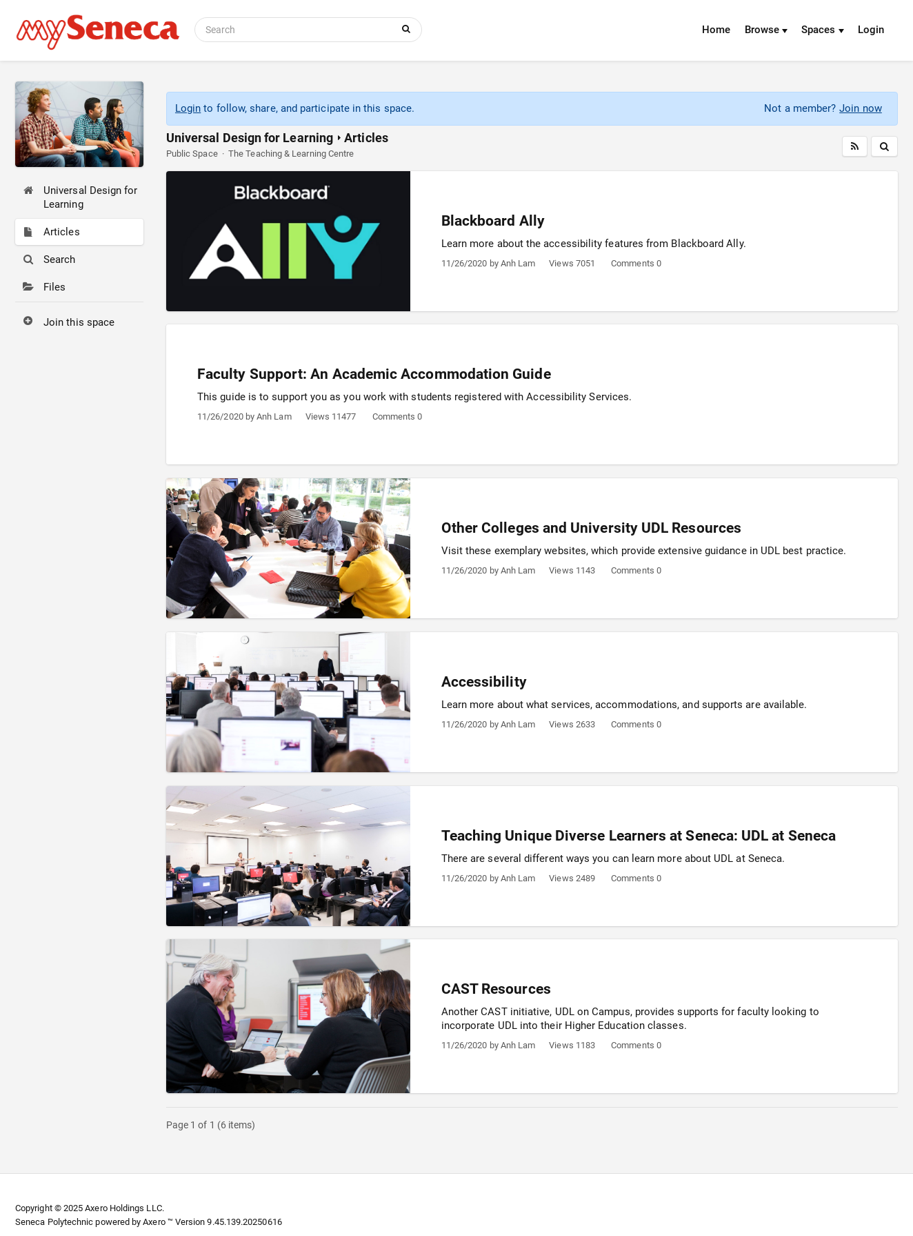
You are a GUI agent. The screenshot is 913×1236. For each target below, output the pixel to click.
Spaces (822, 29)
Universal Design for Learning (249, 137)
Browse (766, 29)
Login (871, 29)
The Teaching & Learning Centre (291, 153)
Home (716, 29)
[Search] (296, 29)
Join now (860, 108)
